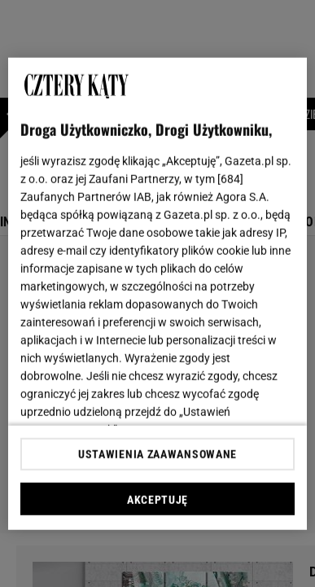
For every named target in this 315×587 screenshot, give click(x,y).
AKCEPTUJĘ (157, 499)
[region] (158, 293)
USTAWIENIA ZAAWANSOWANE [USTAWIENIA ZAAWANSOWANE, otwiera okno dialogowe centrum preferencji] (157, 454)
